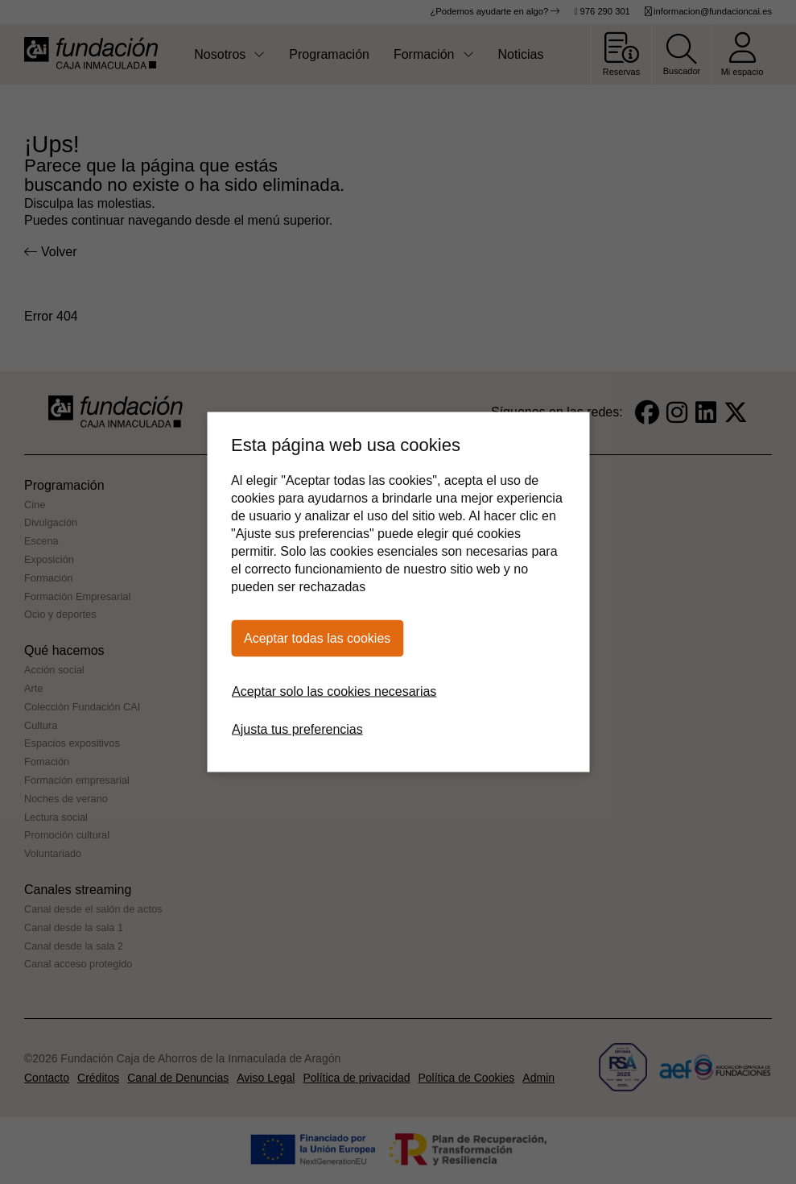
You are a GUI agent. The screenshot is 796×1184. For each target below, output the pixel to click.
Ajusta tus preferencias (297, 729)
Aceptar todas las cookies (317, 638)
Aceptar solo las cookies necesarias (334, 691)
